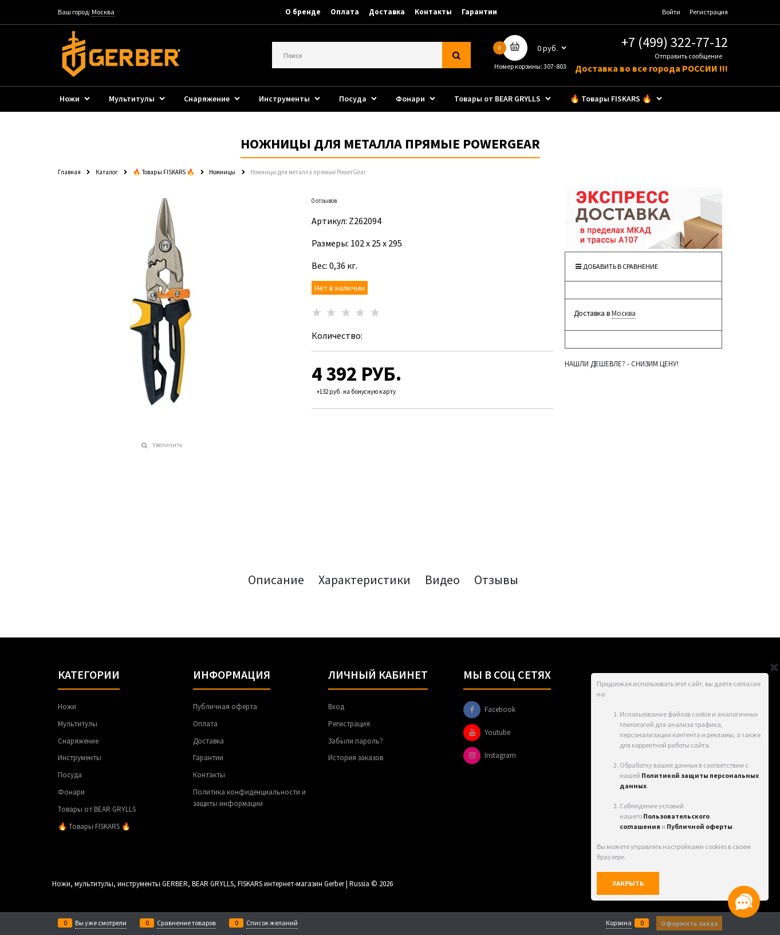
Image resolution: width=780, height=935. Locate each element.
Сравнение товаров (186, 923)
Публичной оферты (699, 826)
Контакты (433, 12)
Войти (671, 11)
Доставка (387, 12)
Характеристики (364, 579)
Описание (276, 579)
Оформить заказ (689, 923)
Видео (442, 579)
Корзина (619, 923)
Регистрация (709, 11)
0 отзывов (324, 201)
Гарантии (479, 12)
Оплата (344, 12)
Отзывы (496, 579)
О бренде (303, 12)
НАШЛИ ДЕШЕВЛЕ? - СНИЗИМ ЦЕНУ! (622, 364)
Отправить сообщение (688, 56)
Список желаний (272, 923)
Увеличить (167, 445)
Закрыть (628, 883)
